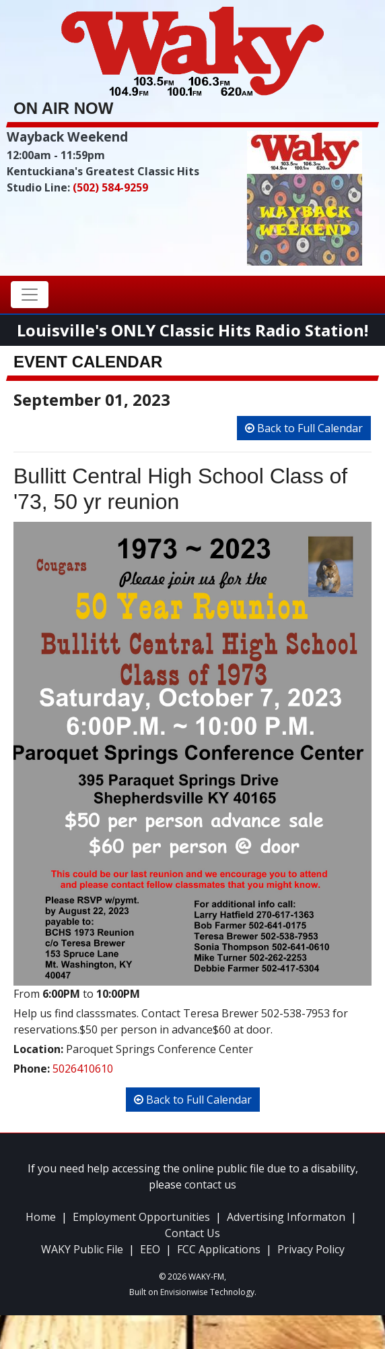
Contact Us (192, 1233)
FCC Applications (218, 1249)
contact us (210, 1184)
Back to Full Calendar (304, 428)
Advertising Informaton (286, 1216)
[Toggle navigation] (29, 294)
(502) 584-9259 (110, 187)
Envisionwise (184, 1292)
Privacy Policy (311, 1249)
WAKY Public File (82, 1249)
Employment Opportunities (141, 1216)
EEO (150, 1249)
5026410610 (83, 1068)
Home (41, 1216)
